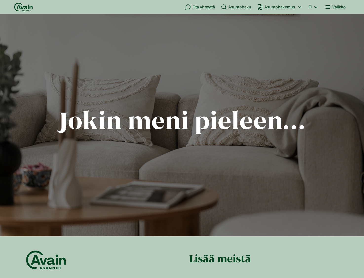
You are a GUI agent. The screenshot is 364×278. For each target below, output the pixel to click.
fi (313, 7)
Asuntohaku (236, 7)
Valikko (335, 7)
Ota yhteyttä (200, 7)
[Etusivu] (23, 7)
